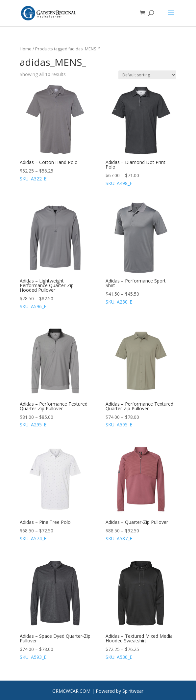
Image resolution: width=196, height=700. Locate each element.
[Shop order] (147, 74)
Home (26, 49)
